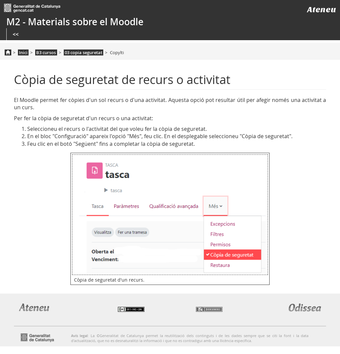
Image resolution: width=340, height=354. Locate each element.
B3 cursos (46, 52)
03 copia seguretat (83, 52)
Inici (23, 52)
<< (16, 34)
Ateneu (321, 9)
